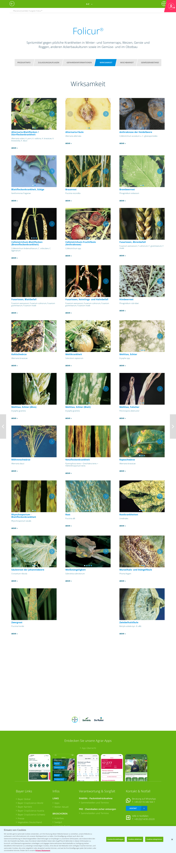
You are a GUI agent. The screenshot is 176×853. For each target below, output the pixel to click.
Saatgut (58, 822)
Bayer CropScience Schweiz (31, 814)
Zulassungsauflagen (48, 62)
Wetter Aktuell (61, 806)
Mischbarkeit (127, 62)
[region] (88, 839)
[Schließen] (172, 839)
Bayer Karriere (25, 806)
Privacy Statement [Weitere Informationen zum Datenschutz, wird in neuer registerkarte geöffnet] (42, 850)
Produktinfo (24, 62)
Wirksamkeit (106, 62)
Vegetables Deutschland (30, 822)
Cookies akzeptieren (154, 839)
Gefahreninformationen (79, 62)
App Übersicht (89, 748)
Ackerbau (59, 818)
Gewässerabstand (150, 62)
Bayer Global (24, 799)
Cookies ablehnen (135, 839)
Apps (56, 803)
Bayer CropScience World (30, 803)
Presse (21, 818)
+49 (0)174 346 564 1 (144, 801)
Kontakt (133, 808)
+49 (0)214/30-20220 (144, 819)
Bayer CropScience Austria (31, 810)
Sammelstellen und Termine (95, 802)
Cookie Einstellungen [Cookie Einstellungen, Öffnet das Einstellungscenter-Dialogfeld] (115, 839)
